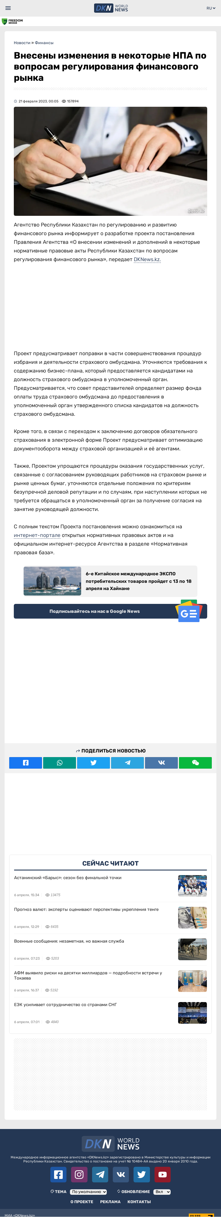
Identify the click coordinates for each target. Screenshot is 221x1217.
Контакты (139, 1201)
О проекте (82, 1201)
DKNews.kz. (147, 259)
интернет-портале (37, 535)
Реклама (110, 1201)
